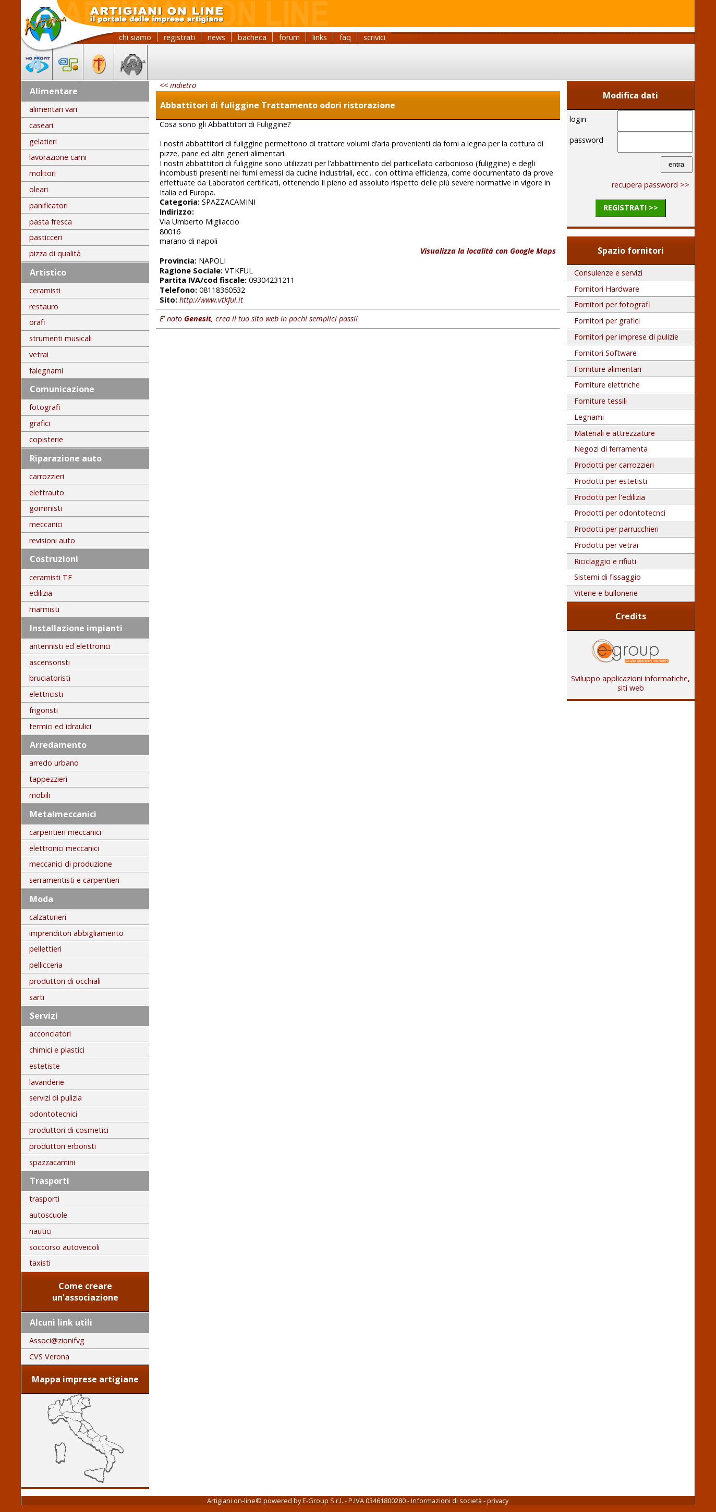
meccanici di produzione (70, 864)
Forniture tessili (600, 401)
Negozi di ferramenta (611, 449)
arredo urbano (54, 763)
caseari (41, 125)
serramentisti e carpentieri (74, 880)
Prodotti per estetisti (610, 481)
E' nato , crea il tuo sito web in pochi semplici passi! (259, 318)
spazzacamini (52, 1162)
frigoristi (43, 710)
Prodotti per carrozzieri (614, 465)
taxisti (40, 1263)
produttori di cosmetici (68, 1130)
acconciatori (50, 1034)
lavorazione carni (58, 157)
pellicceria (46, 965)
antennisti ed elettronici (70, 646)
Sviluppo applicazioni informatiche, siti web (630, 679)
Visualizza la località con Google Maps (488, 251)
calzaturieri (47, 917)
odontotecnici (53, 1114)
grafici (39, 423)
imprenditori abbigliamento (76, 933)
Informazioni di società (446, 1500)
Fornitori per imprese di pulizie (626, 337)
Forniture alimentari (607, 369)
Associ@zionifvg (56, 1340)
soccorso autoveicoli (64, 1247)
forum (289, 37)
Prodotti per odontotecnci (619, 513)
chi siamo (135, 37)
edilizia (40, 593)
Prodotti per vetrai (606, 545)
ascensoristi (49, 662)
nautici (40, 1231)
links (319, 37)
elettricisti (46, 694)
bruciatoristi (49, 678)
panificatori (48, 205)
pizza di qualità (55, 253)
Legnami (589, 417)
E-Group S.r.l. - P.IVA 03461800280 (354, 1500)
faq (345, 37)
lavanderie (46, 1082)
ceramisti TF (50, 577)
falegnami (46, 371)
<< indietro (178, 85)
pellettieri (45, 949)
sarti (36, 997)
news (216, 37)
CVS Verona (49, 1356)
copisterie (46, 439)
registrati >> (630, 208)
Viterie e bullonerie (606, 593)
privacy (497, 1500)
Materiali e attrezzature (614, 433)
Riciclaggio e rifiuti (605, 561)
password (586, 140)
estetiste (44, 1066)
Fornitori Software (605, 353)
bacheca (252, 37)
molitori (42, 173)
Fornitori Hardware (606, 289)
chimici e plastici (56, 1050)
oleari (38, 189)
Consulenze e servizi (608, 273)
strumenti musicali (60, 338)
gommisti (45, 508)
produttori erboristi (62, 1146)
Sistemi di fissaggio (607, 577)
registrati (179, 37)
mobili (39, 795)
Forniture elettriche (607, 385)
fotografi (44, 407)
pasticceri (45, 237)
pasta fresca (50, 222)
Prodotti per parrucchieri (616, 529)
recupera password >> (650, 185)
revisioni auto (52, 540)
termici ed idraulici (60, 726)
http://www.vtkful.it (211, 300)
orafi (37, 322)
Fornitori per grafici (607, 321)
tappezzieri (48, 779)
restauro (43, 306)
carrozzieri (46, 476)
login (577, 119)
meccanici (46, 524)
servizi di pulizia (55, 1098)
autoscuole (48, 1215)
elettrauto (46, 492)
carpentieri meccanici (65, 832)
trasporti (44, 1199)
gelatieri (43, 141)
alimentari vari (53, 109)
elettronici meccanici (64, 848)
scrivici (374, 37)
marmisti (44, 609)
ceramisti (44, 290)
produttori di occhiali (65, 981)
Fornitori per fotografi (612, 304)
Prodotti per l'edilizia (609, 497)
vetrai (38, 354)
